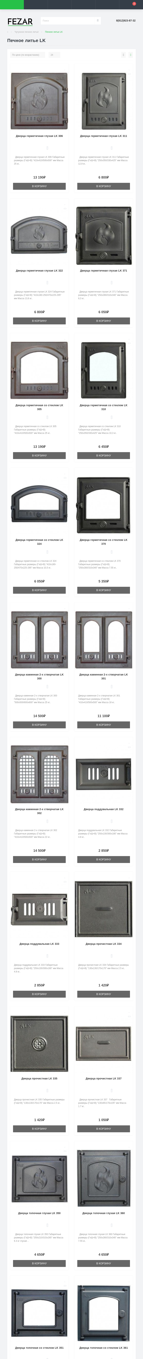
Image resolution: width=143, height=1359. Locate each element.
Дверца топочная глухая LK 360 (103, 1213)
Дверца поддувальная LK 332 (103, 809)
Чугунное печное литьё (27, 32)
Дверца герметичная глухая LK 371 (103, 270)
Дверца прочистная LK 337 (104, 1078)
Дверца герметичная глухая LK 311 (103, 135)
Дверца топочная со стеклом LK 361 (103, 1347)
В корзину (39, 186)
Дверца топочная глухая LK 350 (39, 1213)
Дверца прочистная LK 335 (39, 1078)
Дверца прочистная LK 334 (104, 943)
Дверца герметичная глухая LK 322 (39, 270)
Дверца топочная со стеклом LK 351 (39, 1347)
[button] (60, 4)
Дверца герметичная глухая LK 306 (39, 135)
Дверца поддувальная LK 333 (39, 943)
